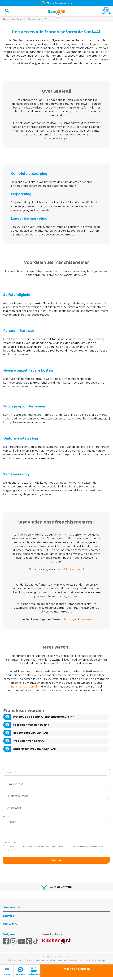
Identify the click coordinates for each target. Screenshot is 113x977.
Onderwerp (14, 807)
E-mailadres (14, 784)
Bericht (7, 816)
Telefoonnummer (18, 795)
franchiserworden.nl (24, 686)
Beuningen (70, 619)
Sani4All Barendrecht (70, 569)
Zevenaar (87, 619)
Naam (11, 772)
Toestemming (10, 842)
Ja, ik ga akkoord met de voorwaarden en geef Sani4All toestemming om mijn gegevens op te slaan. (55, 848)
